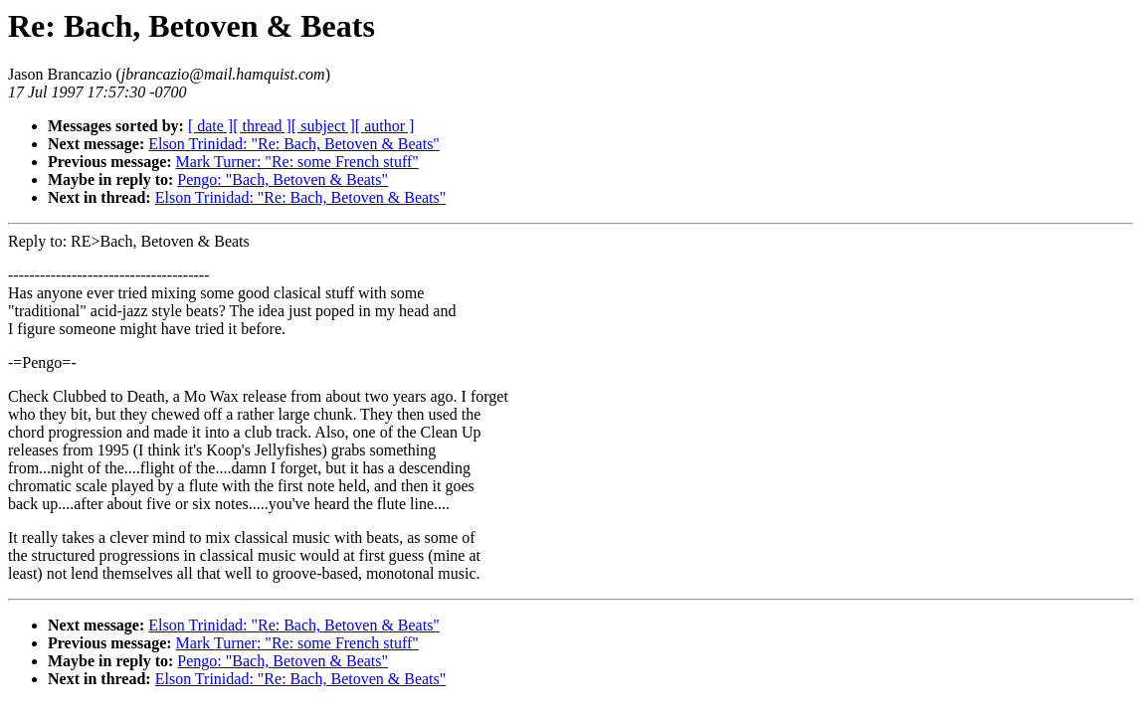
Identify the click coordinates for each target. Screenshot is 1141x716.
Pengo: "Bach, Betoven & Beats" (282, 179)
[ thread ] (262, 125)
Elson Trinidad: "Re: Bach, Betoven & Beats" (294, 143)
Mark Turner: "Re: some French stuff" (297, 161)
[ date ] (210, 125)
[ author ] (385, 125)
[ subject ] (323, 125)
